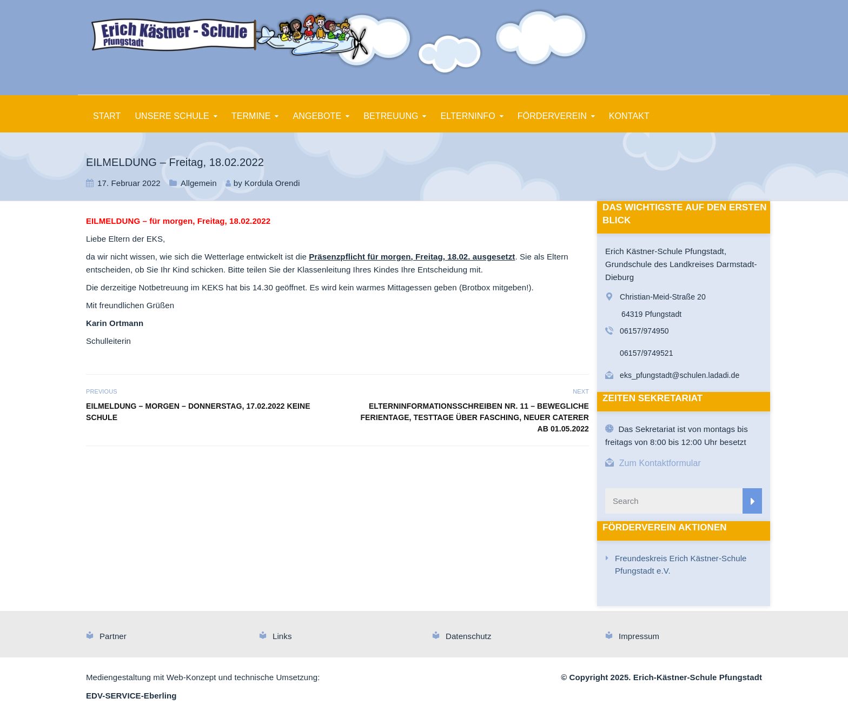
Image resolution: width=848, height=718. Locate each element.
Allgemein (199, 183)
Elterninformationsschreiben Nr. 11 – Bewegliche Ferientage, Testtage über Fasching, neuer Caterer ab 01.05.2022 (474, 417)
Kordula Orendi (272, 183)
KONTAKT (629, 116)
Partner (113, 636)
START (107, 116)
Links (282, 636)
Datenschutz (468, 636)
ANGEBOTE (317, 116)
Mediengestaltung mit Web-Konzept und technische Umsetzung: (203, 677)
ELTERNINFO (468, 116)
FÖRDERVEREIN (552, 116)
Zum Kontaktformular (660, 463)
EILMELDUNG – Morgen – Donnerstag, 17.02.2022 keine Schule (198, 412)
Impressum (639, 636)
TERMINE (251, 116)
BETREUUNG (390, 116)
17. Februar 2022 (129, 183)
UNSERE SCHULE (172, 116)
